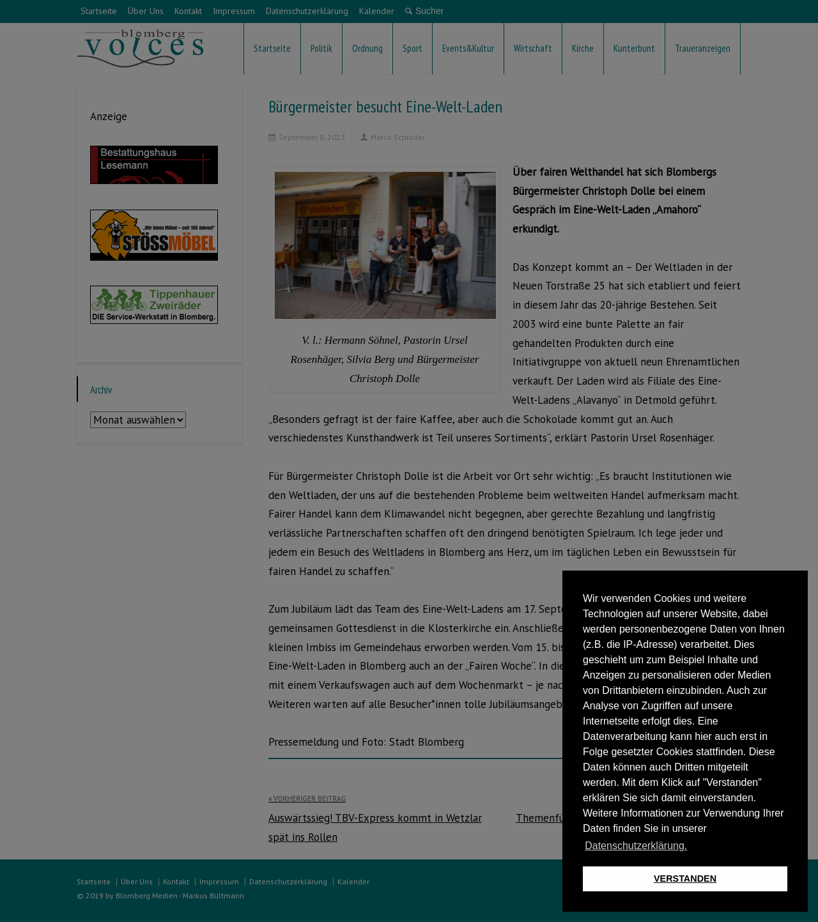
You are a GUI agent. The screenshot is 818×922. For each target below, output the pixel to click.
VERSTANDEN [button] (685, 878)
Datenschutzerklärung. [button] (636, 845)
